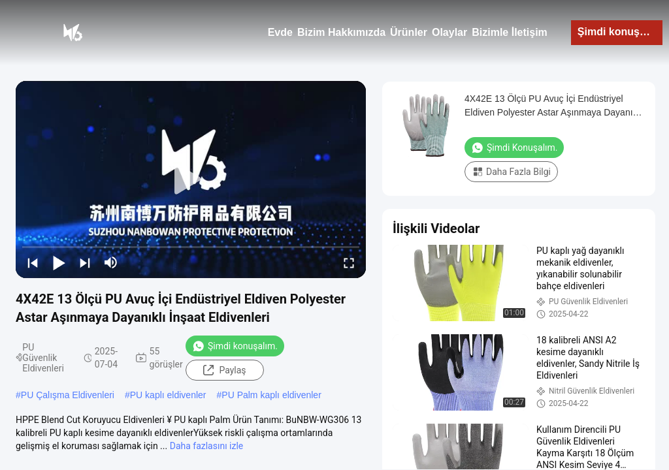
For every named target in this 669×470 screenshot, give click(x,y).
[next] (85, 262)
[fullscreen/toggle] (349, 262)
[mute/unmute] (111, 262)
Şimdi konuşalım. (620, 31)
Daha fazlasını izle (207, 446)
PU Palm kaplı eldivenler (271, 395)
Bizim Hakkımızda (341, 32)
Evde (280, 32)
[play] (190, 179)
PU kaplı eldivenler (168, 395)
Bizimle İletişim (509, 32)
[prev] (33, 262)
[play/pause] (59, 262)
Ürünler (408, 32)
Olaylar (449, 32)
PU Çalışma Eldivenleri (67, 395)
